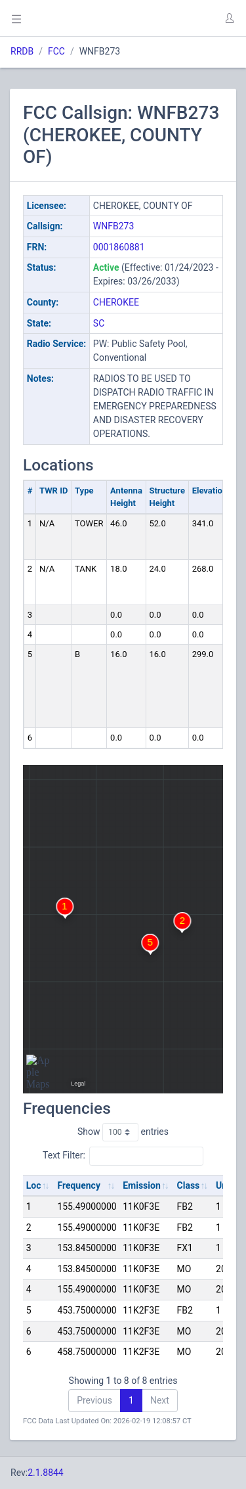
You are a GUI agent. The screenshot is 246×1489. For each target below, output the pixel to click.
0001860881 (119, 247)
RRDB (21, 51)
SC (98, 323)
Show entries (123, 1132)
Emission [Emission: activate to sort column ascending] (142, 1185)
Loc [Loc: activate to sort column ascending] (33, 1185)
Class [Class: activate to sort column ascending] (188, 1185)
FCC (56, 51)
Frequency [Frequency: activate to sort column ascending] (78, 1185)
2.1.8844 (46, 1472)
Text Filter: (123, 1156)
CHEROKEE (116, 302)
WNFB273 (113, 226)
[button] (229, 18)
